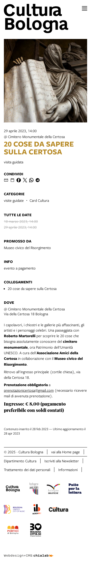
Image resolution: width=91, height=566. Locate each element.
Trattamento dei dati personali (27, 469)
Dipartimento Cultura (20, 460)
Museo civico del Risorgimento (27, 247)
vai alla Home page (65, 451)
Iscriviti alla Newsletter (61, 460)
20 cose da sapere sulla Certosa (32, 288)
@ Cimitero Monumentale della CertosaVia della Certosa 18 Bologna (34, 311)
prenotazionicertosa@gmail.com (29, 390)
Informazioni (68, 469)
